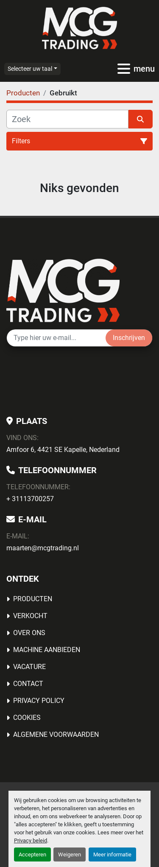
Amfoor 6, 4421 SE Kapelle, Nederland (63, 450)
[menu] (123, 69)
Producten (32, 599)
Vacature (29, 667)
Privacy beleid (30, 840)
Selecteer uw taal (30, 68)
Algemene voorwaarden (56, 734)
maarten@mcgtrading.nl (42, 548)
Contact (28, 684)
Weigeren (69, 854)
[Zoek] (67, 119)
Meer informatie (112, 854)
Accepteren (32, 854)
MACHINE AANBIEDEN (46, 650)
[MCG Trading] (63, 290)
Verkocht (30, 616)
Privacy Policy (38, 701)
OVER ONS (29, 633)
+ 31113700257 (30, 499)
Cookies (27, 718)
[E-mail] (56, 337)
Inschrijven (129, 338)
